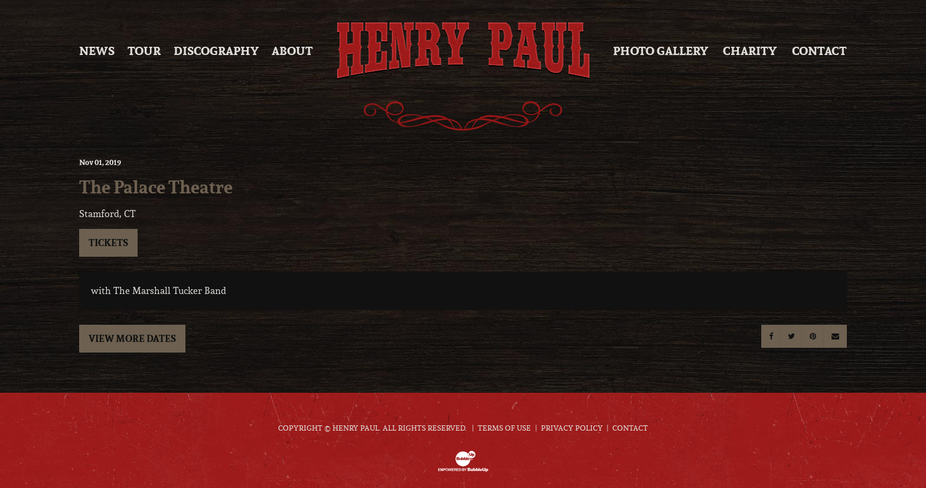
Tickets (108, 242)
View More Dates (132, 338)
